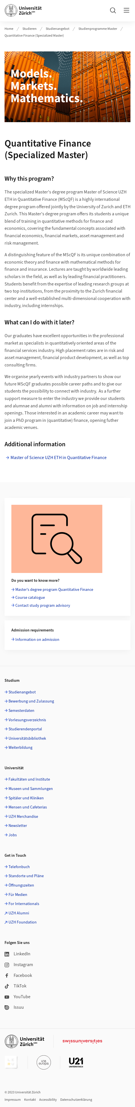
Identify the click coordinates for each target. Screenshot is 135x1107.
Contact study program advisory (42, 605)
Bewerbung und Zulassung (31, 701)
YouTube (17, 997)
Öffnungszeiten (21, 885)
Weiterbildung (20, 747)
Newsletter (18, 826)
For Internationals (24, 904)
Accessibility (48, 1099)
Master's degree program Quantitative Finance (54, 590)
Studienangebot (57, 28)
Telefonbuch (19, 867)
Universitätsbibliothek (27, 738)
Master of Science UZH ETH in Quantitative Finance (59, 458)
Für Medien (18, 895)
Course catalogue (30, 598)
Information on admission (37, 640)
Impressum (13, 1099)
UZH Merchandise (23, 817)
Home (9, 28)
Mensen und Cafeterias (28, 807)
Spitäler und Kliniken (26, 798)
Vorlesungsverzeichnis (27, 720)
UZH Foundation (23, 922)
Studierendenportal (25, 729)
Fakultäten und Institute (29, 779)
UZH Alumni (19, 913)
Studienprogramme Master (97, 28)
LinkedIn (17, 954)
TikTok (15, 986)
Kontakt (30, 1099)
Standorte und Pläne (26, 876)
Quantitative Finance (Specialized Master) (34, 35)
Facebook (18, 975)
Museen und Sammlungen (31, 789)
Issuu (14, 1007)
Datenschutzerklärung (76, 1099)
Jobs (13, 835)
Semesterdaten (21, 711)
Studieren (29, 28)
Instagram (19, 965)
